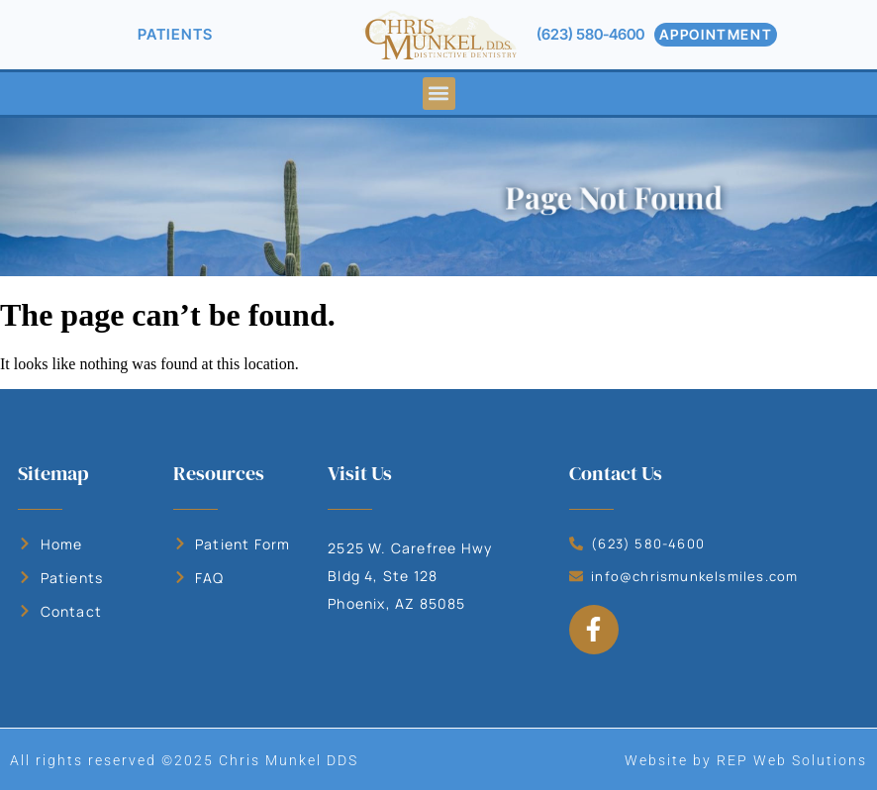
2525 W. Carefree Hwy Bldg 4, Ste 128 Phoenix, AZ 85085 (410, 576)
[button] (439, 93)
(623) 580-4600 (590, 34)
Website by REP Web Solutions (746, 760)
